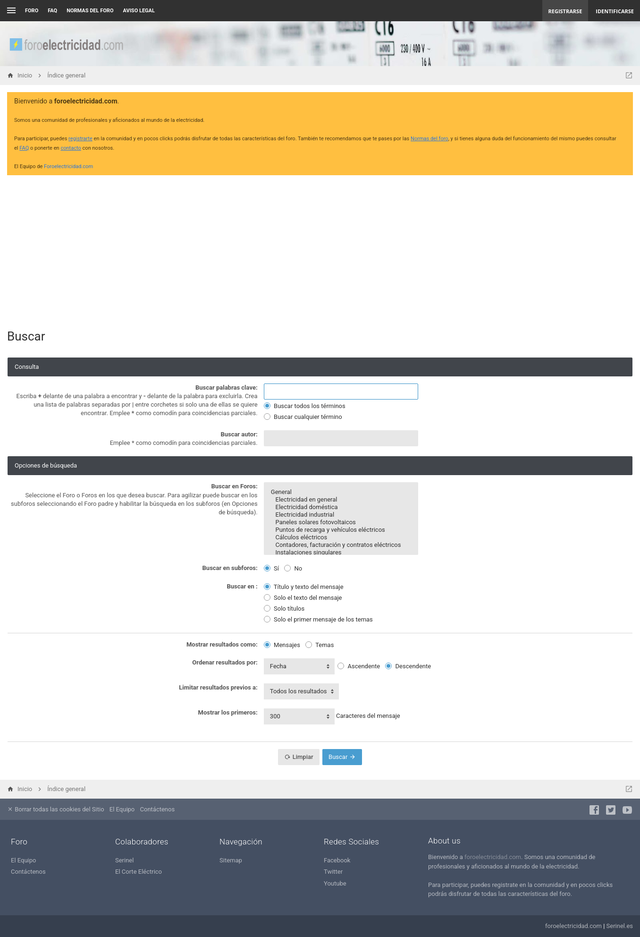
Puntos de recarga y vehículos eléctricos (341, 530)
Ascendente (358, 666)
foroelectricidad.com (492, 856)
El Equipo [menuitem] (122, 809)
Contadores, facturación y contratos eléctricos (341, 545)
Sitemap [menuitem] (230, 860)
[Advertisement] (320, 248)
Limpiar (298, 756)
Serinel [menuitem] (124, 860)
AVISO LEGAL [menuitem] (139, 11)
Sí (271, 568)
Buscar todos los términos (304, 405)
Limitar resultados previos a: (218, 687)
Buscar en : (242, 586)
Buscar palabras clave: (226, 387)
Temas (319, 644)
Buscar (341, 756)
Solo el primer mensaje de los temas (318, 619)
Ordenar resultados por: (224, 662)
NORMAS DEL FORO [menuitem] (90, 11)
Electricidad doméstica (341, 507)
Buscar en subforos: (230, 567)
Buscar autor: (238, 434)
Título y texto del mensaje (304, 586)
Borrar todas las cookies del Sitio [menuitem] (55, 809)
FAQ (52, 11)
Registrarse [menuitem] (565, 11)
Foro (31, 11)
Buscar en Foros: (234, 486)
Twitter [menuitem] (333, 871)
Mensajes (282, 644)
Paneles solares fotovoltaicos (341, 522)
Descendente (408, 666)
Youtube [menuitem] (335, 883)
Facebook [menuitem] (337, 860)
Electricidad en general (341, 499)
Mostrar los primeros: (228, 712)
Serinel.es (619, 925)
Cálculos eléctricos (341, 537)
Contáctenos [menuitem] (157, 809)
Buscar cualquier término (303, 416)
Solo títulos (284, 608)
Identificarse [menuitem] (615, 11)
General (341, 492)
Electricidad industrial (341, 515)
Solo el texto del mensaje (303, 597)
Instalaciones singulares (341, 552)
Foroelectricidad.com (68, 166)
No (293, 568)
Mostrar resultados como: (222, 644)
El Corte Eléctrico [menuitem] (138, 871)
